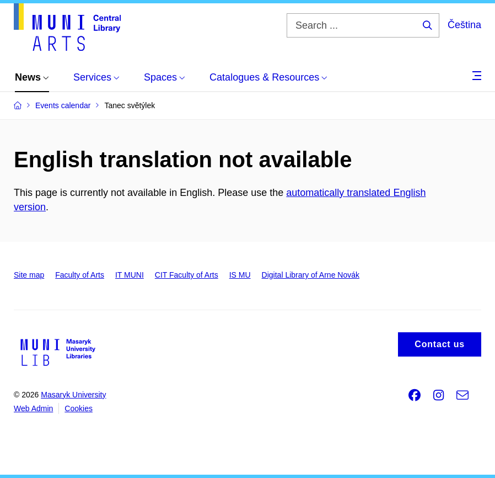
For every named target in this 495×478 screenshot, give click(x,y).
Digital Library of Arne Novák (310, 274)
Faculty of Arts (79, 274)
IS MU (240, 274)
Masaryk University (73, 394)
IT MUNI (129, 274)
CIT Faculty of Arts (186, 274)
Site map (29, 274)
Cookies (78, 408)
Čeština (464, 24)
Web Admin (33, 408)
